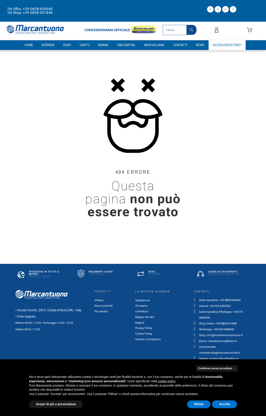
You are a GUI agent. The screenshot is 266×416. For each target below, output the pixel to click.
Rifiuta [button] (199, 404)
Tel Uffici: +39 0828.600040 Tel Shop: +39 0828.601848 (30, 11)
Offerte (99, 300)
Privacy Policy (143, 328)
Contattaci (141, 311)
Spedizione (142, 300)
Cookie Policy (143, 333)
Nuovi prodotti (103, 305)
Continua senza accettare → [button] (217, 368)
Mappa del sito (144, 317)
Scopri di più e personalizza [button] (56, 404)
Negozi (139, 322)
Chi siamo (141, 305)
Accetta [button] (224, 404)
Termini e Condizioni (148, 339)
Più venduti (101, 311)
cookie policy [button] (166, 381)
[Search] (175, 30)
